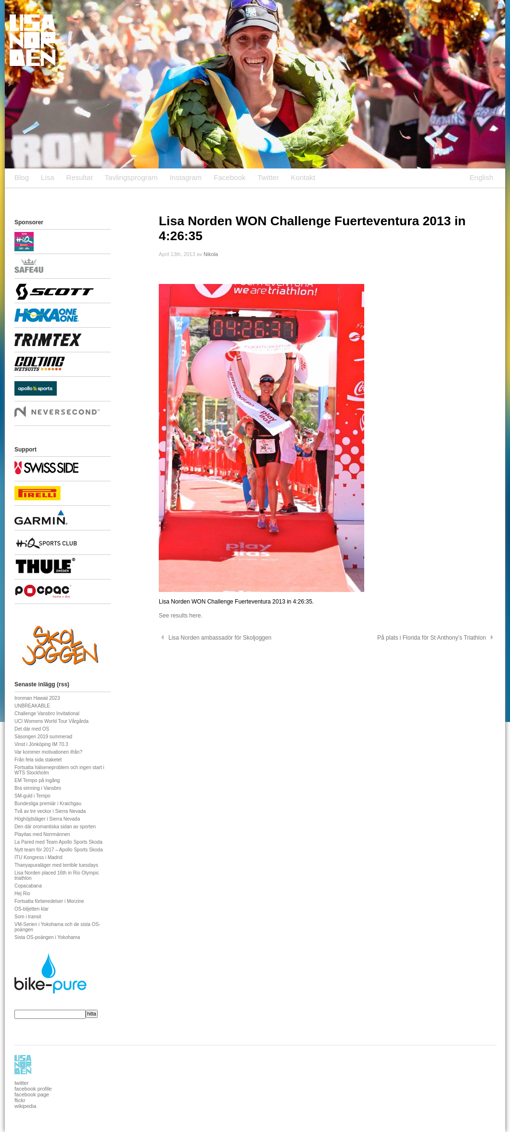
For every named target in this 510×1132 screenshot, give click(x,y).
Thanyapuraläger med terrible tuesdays (56, 865)
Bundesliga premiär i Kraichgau (47, 803)
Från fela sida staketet (38, 759)
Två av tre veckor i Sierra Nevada (50, 811)
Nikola (211, 254)
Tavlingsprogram (131, 177)
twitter (21, 1083)
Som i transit (27, 916)
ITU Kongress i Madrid (38, 857)
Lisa (47, 177)
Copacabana (28, 885)
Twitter (268, 177)
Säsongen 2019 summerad (43, 736)
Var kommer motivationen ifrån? (48, 752)
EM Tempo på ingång (37, 780)
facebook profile (33, 1089)
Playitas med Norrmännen (42, 834)
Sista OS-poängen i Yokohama (47, 937)
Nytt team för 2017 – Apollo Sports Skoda (58, 849)
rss (63, 684)
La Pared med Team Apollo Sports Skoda (58, 842)
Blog (21, 177)
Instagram (186, 177)
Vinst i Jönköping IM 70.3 (41, 744)
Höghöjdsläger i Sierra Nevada (47, 819)
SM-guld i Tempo (32, 795)
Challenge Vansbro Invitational (46, 713)
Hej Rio (22, 893)
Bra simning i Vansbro (37, 788)
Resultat (79, 177)
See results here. (181, 615)
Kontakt (303, 177)
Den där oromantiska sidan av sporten (55, 826)
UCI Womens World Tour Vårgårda (51, 721)
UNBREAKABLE (32, 705)
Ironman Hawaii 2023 (37, 698)
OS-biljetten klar (31, 909)
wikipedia (25, 1106)
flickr (20, 1100)
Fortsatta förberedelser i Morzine (49, 901)
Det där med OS (31, 729)
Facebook (229, 177)
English (481, 177)
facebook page (31, 1094)
